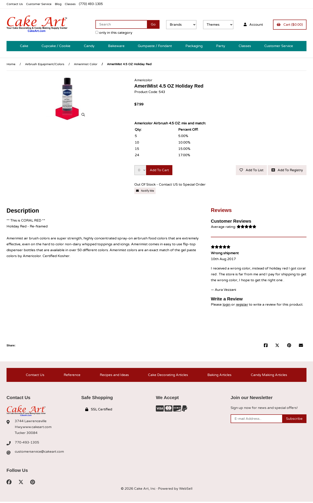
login (227, 304)
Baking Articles (219, 375)
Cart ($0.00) (289, 24)
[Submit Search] (152, 24)
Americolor (143, 80)
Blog (59, 4)
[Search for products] (120, 24)
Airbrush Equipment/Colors (44, 64)
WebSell (185, 490)
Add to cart (160, 170)
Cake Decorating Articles (167, 375)
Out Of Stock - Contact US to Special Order (170, 185)
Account (252, 24)
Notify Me (145, 191)
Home (11, 64)
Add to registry (286, 170)
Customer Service (40, 4)
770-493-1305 (27, 443)
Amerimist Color (85, 64)
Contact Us (15, 4)
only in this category (112, 32)
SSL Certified (98, 410)
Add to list (249, 170)
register (242, 304)
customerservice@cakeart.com (40, 452)
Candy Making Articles (269, 375)
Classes (72, 4)
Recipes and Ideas (113, 375)
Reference (71, 375)
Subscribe (294, 419)
